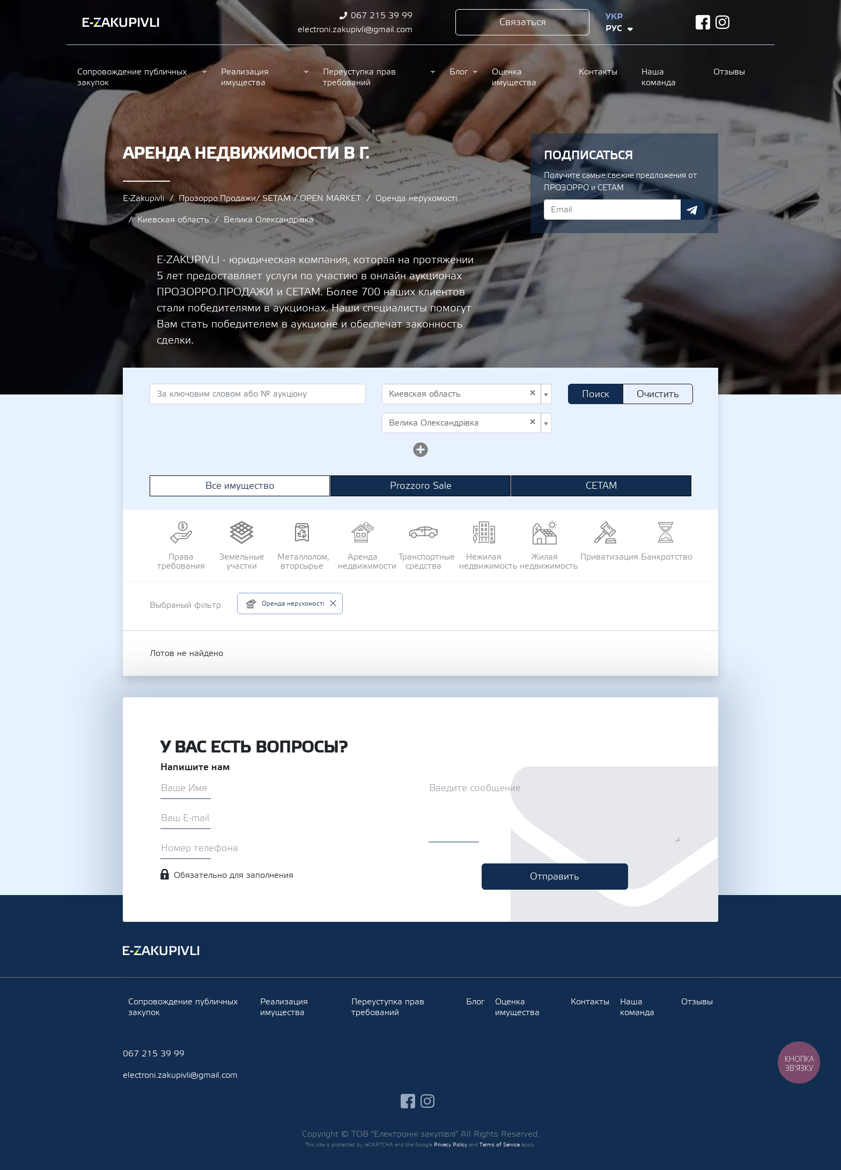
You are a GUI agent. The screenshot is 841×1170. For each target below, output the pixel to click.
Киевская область (173, 219)
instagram (722, 22)
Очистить (658, 394)
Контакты (598, 71)
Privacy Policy (450, 1144)
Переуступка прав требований (359, 77)
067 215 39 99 (381, 15)
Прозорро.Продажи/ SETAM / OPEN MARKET (270, 198)
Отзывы (729, 71)
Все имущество (240, 486)
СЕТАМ (601, 486)
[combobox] (467, 394)
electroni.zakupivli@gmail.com (355, 29)
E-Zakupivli (143, 198)
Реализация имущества (245, 77)
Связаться (522, 22)
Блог (458, 71)
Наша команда (658, 77)
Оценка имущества (514, 77)
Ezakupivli (121, 22)
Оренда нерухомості (416, 198)
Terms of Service (499, 1144)
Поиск (595, 394)
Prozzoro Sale (421, 486)
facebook (703, 22)
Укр (614, 16)
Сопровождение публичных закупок (132, 77)
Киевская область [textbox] (462, 393)
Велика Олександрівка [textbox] (462, 422)
